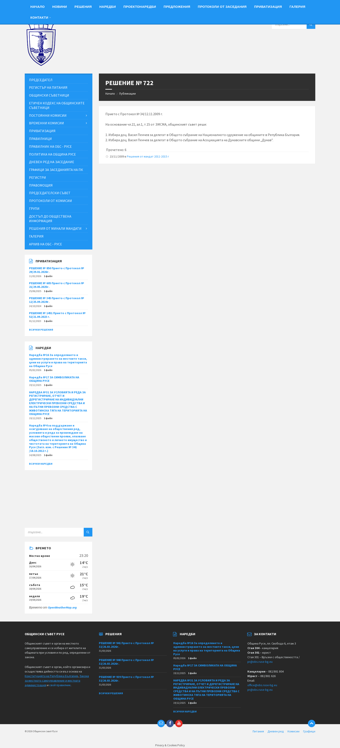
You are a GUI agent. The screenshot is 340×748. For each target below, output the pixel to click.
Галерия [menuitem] (297, 6)
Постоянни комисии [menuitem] (48, 115)
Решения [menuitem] (83, 6)
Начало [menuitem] (37, 6)
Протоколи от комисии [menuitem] (50, 200)
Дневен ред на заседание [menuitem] (51, 162)
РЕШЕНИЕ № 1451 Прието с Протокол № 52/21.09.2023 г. (57, 315)
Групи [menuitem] (34, 208)
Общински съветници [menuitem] (49, 95)
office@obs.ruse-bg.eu (262, 685)
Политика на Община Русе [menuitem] (52, 154)
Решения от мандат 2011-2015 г (148, 156)
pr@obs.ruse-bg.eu (260, 662)
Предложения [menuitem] (177, 6)
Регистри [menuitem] (37, 177)
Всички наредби (40, 463)
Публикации (127, 93)
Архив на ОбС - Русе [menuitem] (45, 244)
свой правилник (60, 685)
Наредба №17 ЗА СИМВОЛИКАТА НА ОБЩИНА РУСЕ (54, 379)
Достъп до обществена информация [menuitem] (50, 218)
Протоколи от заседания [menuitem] (222, 6)
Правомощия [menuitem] (41, 185)
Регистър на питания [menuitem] (48, 87)
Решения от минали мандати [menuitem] (55, 228)
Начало (110, 93)
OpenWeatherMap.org (62, 607)
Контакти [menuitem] (39, 17)
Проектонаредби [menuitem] (139, 6)
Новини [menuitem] (59, 6)
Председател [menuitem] (40, 80)
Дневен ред (276, 731)
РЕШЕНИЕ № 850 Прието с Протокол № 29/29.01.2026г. (56, 270)
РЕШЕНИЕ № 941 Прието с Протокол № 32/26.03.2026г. (126, 645)
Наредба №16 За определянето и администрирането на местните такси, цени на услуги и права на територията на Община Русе (58, 360)
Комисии (293, 731)
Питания (258, 731)
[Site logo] (41, 65)
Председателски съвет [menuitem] (49, 193)
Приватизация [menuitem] (268, 6)
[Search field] (293, 24)
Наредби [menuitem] (107, 6)
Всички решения (41, 329)
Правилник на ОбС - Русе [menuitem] (50, 146)
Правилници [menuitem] (40, 138)
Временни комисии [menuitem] (46, 123)
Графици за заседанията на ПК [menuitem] (56, 169)
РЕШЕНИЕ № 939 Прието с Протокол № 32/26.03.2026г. (126, 678)
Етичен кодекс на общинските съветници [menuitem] (57, 105)
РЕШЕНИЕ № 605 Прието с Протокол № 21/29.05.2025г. (56, 285)
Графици (309, 731)
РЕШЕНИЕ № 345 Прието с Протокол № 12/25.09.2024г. (56, 300)
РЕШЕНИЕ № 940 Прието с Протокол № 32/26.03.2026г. (126, 662)
